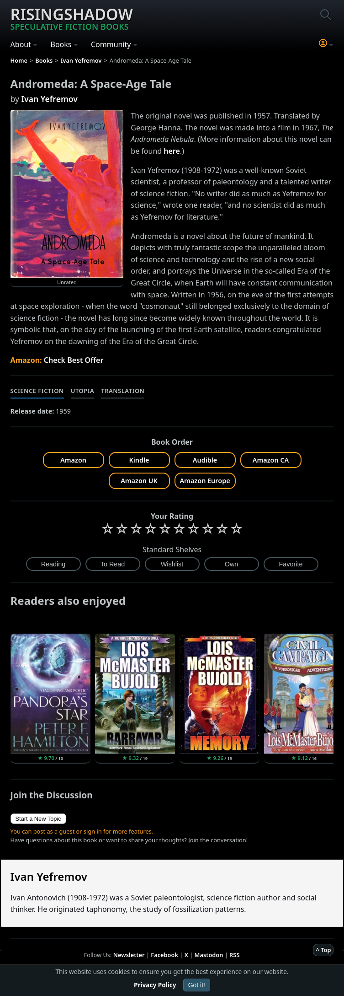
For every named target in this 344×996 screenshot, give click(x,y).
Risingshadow (72, 18)
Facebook (164, 955)
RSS (234, 955)
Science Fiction (37, 391)
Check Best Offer (74, 360)
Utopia (83, 391)
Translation (122, 391)
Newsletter (129, 955)
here (172, 151)
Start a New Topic (38, 818)
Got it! (196, 985)
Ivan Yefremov (49, 98)
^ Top (323, 950)
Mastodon (209, 955)
